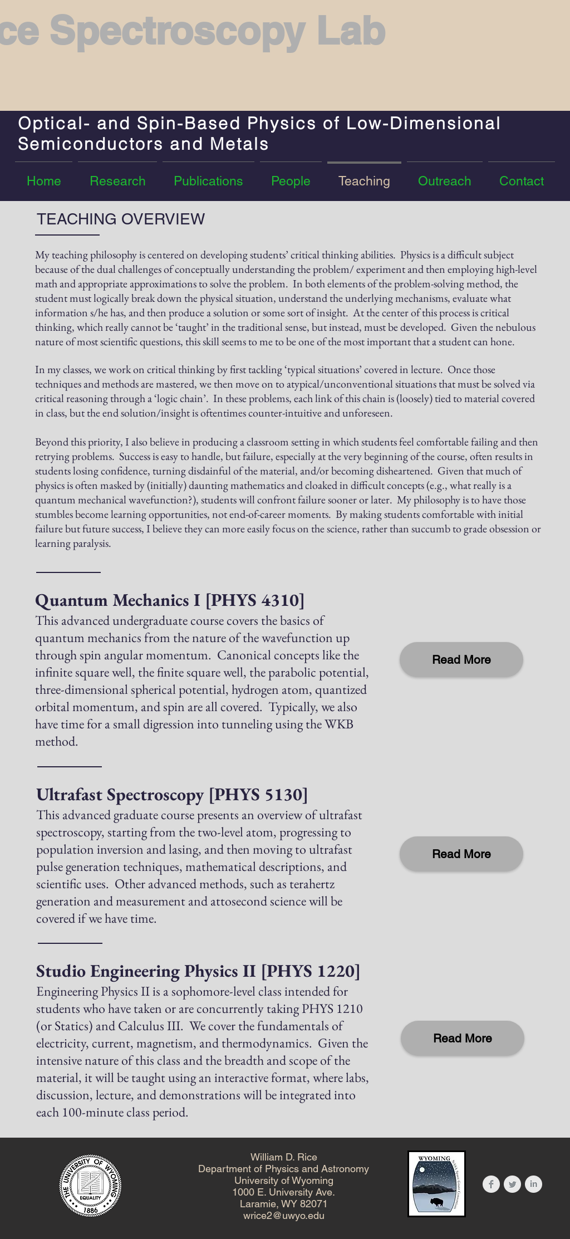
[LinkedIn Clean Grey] (533, 1184)
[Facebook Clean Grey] (491, 1184)
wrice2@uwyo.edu (284, 1215)
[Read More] (461, 659)
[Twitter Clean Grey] (512, 1184)
